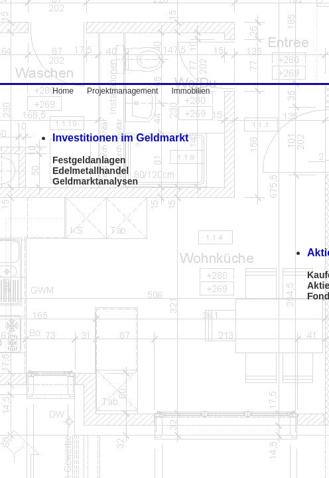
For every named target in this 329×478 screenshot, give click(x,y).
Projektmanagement (122, 91)
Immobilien (184, 91)
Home (69, 91)
